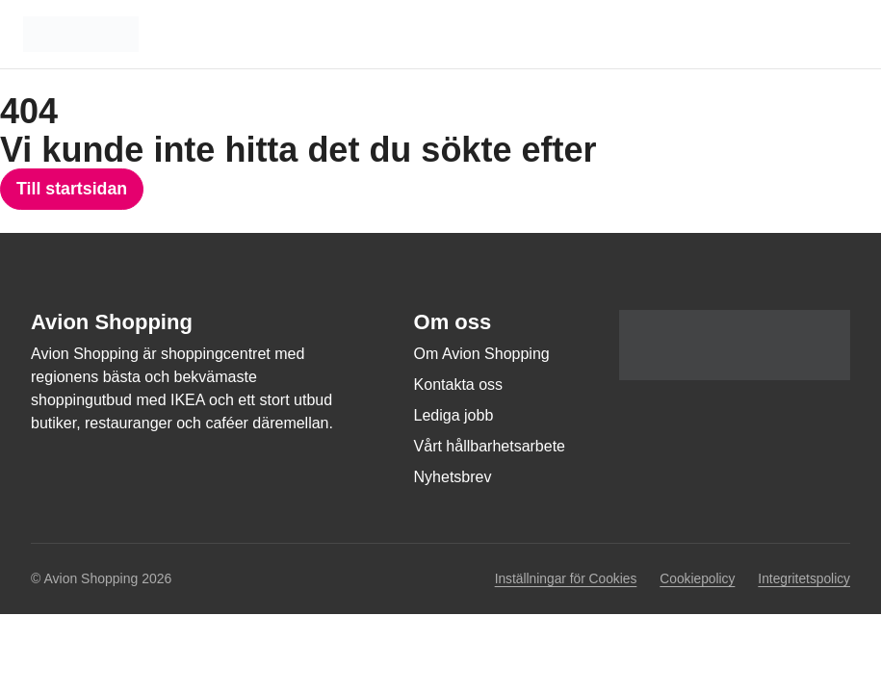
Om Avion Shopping (482, 354)
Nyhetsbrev (453, 478)
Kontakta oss (459, 385)
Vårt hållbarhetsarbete (489, 447)
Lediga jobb (454, 416)
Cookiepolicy (695, 578)
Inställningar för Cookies (561, 579)
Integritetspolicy (803, 578)
